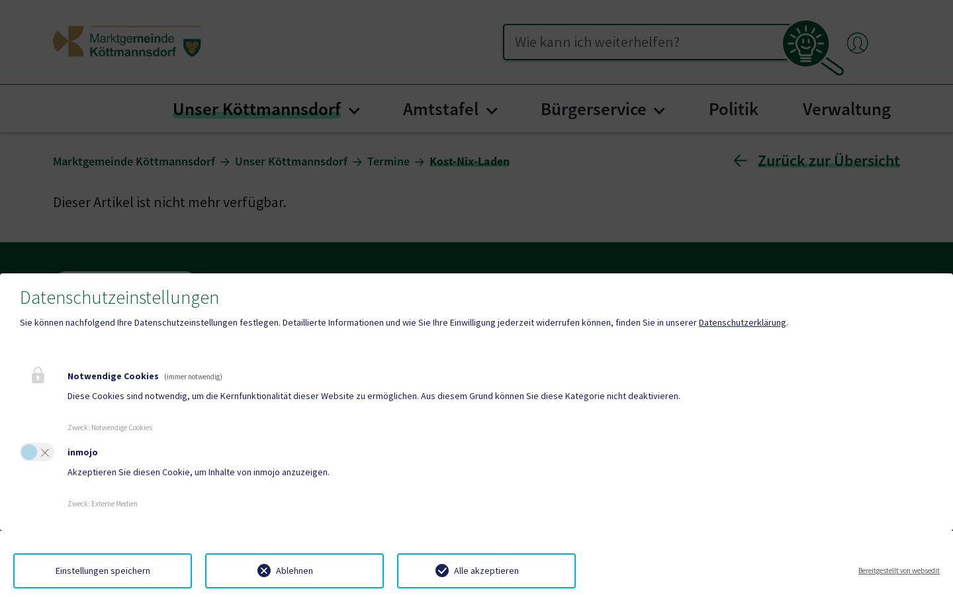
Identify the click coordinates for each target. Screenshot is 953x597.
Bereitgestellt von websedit (899, 570)
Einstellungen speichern (103, 570)
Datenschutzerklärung (742, 322)
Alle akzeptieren (486, 570)
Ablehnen (294, 570)
